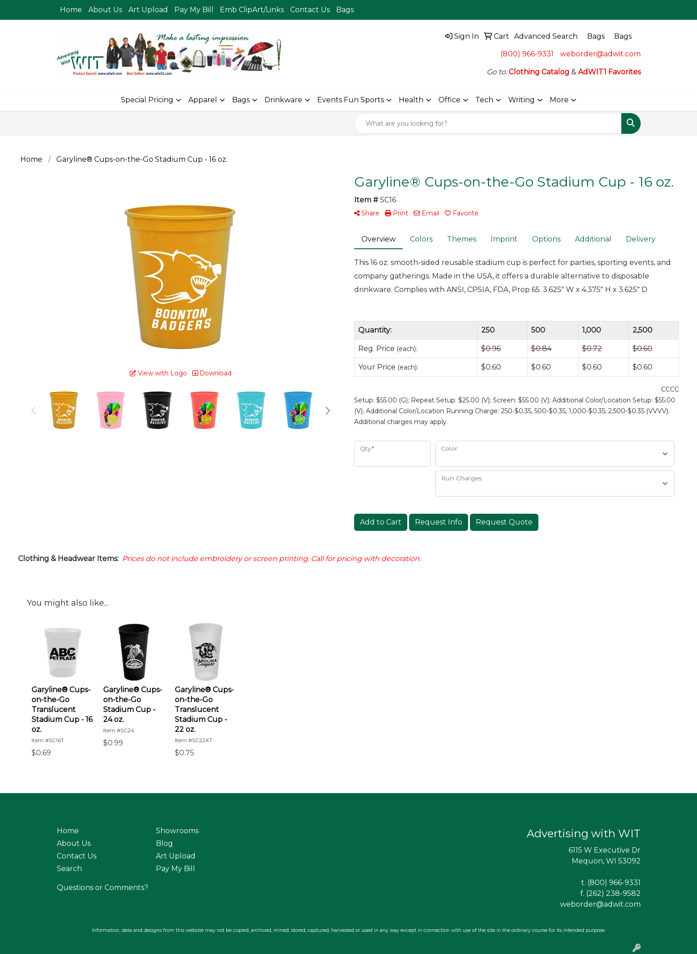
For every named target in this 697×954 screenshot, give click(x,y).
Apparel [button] (202, 100)
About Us (105, 9)
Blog (164, 843)
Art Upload (148, 9)
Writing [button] (521, 100)
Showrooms (177, 830)
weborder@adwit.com (600, 54)
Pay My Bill (194, 9)
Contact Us (310, 9)
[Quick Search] (488, 123)
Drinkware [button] (283, 100)
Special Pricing (147, 100)
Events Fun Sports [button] (350, 100)
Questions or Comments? (102, 887)
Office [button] (449, 100)
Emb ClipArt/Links (252, 9)
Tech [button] (484, 100)
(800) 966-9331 (527, 54)
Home (71, 9)
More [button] (559, 100)
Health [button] (411, 100)
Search (69, 868)
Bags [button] (241, 100)
